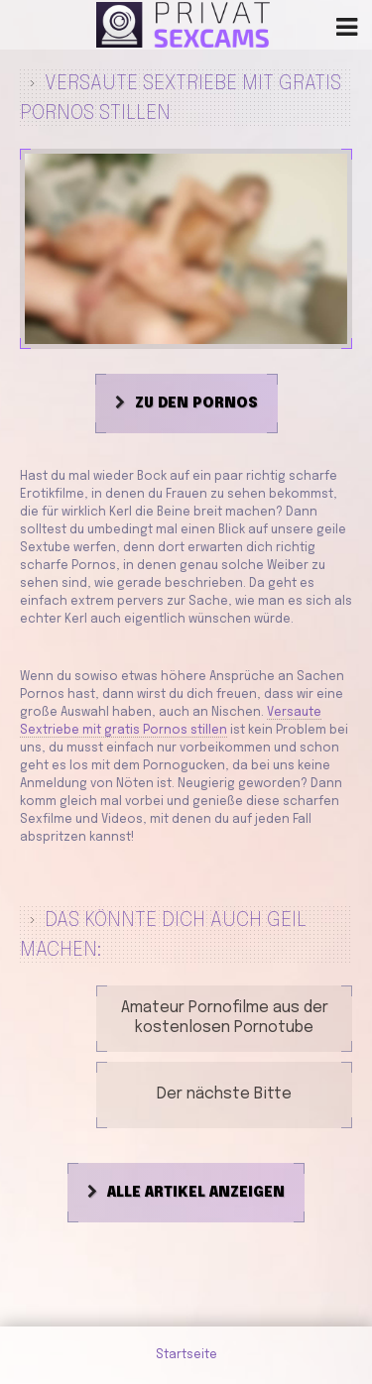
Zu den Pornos (196, 403)
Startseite (186, 1355)
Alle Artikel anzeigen (196, 1193)
